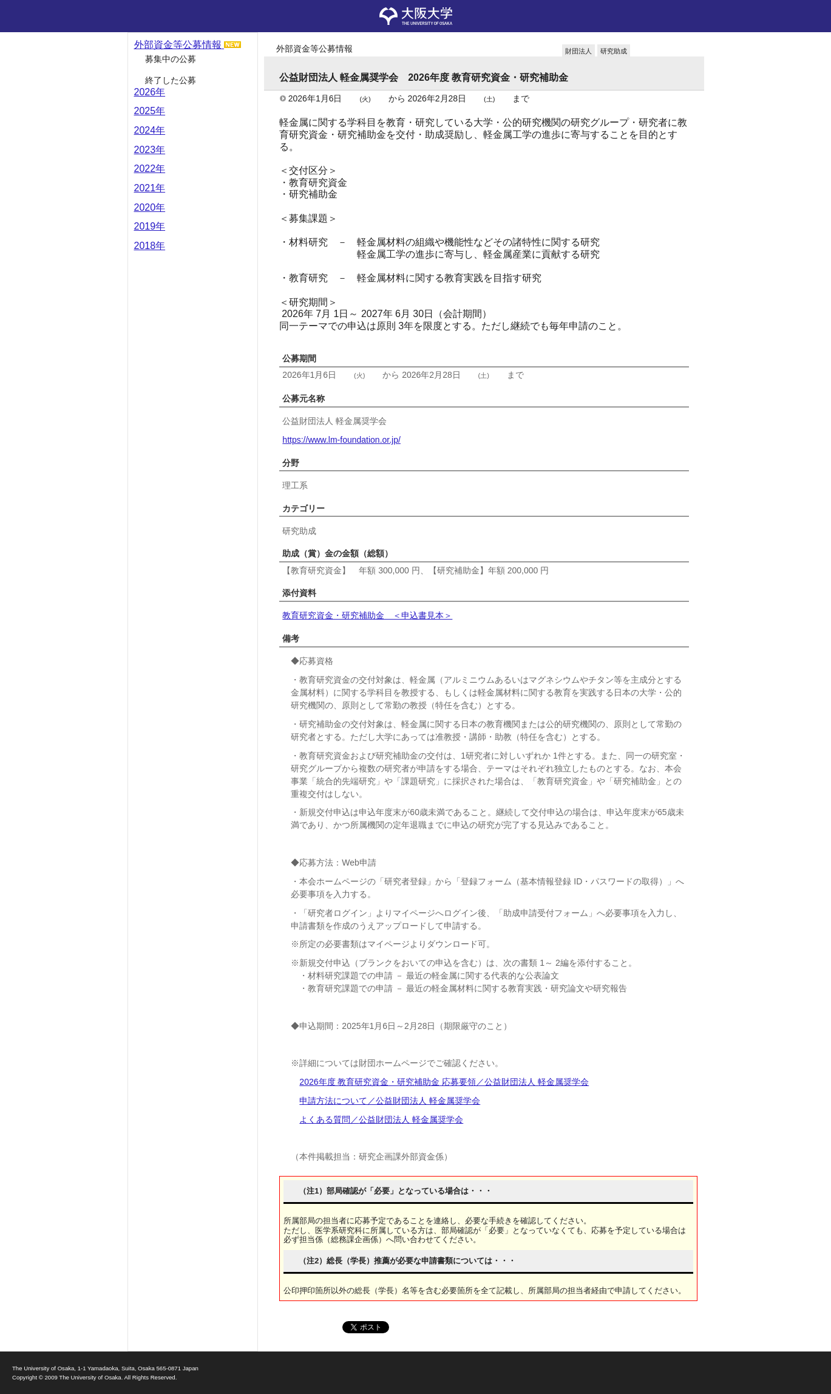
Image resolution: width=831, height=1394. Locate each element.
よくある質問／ (381, 1119)
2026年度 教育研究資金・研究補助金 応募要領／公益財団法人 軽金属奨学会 (444, 1082)
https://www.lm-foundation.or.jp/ (341, 440)
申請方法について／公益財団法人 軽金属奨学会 (389, 1100)
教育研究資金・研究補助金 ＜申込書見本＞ (367, 615)
